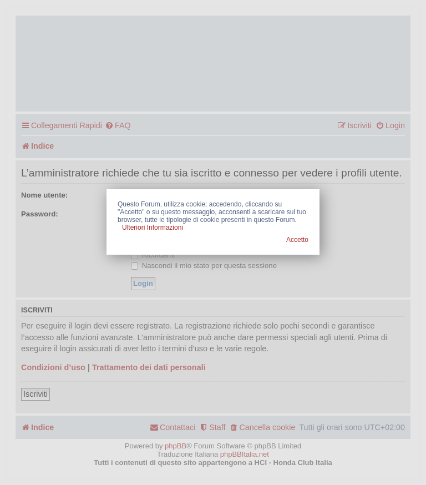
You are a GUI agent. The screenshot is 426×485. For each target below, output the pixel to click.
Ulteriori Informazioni (152, 227)
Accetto (297, 240)
